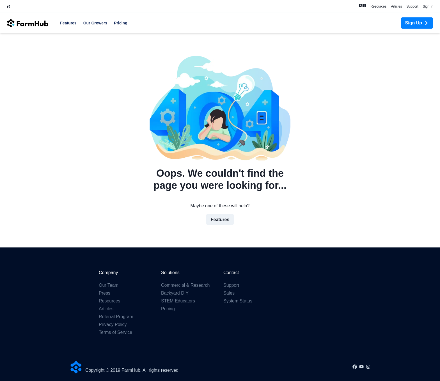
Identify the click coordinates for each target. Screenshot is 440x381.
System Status (237, 301)
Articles (396, 6)
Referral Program (116, 316)
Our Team (108, 285)
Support (412, 6)
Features (68, 23)
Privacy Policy (113, 324)
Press (104, 293)
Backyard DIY (175, 293)
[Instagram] (368, 367)
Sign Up (417, 22)
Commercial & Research (185, 285)
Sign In (428, 6)
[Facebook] (354, 367)
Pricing (120, 23)
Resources (378, 6)
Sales (229, 293)
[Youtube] (361, 367)
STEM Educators (178, 301)
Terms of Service (115, 332)
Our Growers (95, 23)
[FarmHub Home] (28, 22)
